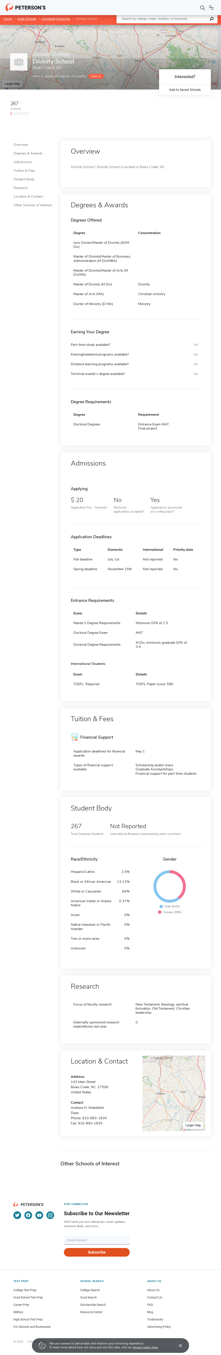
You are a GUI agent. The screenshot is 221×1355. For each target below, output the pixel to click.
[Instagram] (50, 1215)
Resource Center (91, 1312)
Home (7, 19)
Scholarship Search (93, 1304)
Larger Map (12, 83)
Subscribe (97, 1252)
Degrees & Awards (28, 153)
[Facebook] (28, 1215)
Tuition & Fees (24, 170)
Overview (21, 144)
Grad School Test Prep (28, 1297)
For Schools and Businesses (32, 1326)
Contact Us (154, 1297)
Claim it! (95, 76)
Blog (150, 1312)
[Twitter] (17, 1215)
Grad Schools (26, 19)
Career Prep (21, 1304)
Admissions (23, 162)
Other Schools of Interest (33, 205)
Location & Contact (28, 196)
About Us (153, 1290)
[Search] (202, 7)
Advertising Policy (159, 1326)
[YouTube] (39, 1215)
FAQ (150, 1304)
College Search (90, 1290)
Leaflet (168, 27)
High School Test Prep (28, 1319)
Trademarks (155, 1319)
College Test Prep (24, 1290)
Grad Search (88, 1297)
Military (18, 1312)
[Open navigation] (211, 7)
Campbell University (55, 19)
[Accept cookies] (177, 1345)
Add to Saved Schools (185, 90)
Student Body (24, 179)
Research (21, 188)
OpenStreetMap (191, 27)
